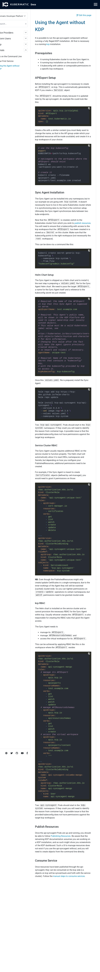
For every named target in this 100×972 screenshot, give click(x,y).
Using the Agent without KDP (17, 67)
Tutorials (8, 50)
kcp (76, 45)
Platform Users (11, 38)
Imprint (5, 105)
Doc (33, 4)
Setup (7, 44)
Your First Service (14, 61)
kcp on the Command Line (18, 56)
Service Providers (13, 32)
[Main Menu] (95, 4)
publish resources (52, 250)
